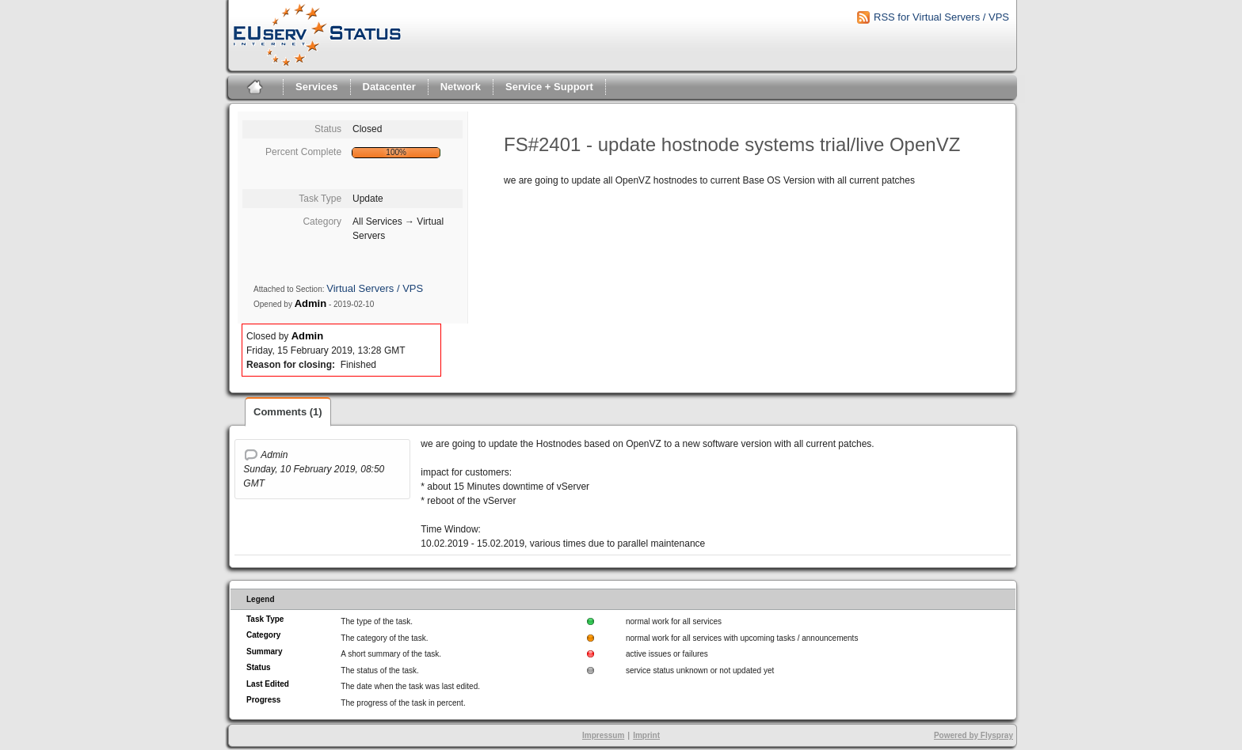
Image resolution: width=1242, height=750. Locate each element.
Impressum (603, 735)
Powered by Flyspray (973, 735)
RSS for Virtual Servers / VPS (941, 17)
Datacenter (389, 87)
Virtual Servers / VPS (374, 288)
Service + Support (549, 87)
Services (316, 87)
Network (460, 87)
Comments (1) (287, 412)
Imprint (646, 735)
